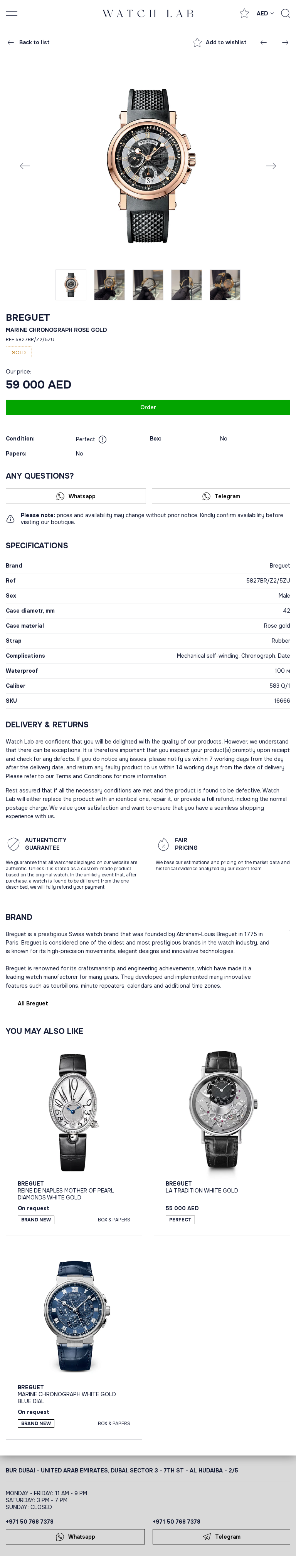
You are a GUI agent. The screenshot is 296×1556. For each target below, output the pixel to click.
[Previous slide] (25, 165)
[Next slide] (271, 165)
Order (148, 407)
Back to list (28, 42)
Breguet (28, 317)
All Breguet (33, 1003)
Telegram (221, 496)
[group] (148, 165)
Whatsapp (76, 496)
